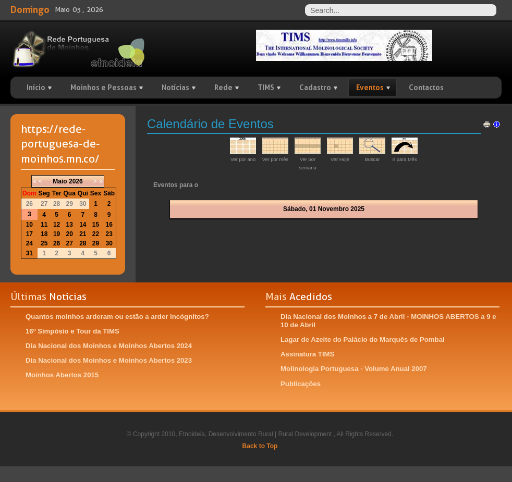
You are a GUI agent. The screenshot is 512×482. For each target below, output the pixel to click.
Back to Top (260, 446)
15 (95, 224)
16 (109, 224)
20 (69, 234)
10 (29, 224)
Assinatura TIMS (307, 354)
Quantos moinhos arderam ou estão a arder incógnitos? (117, 316)
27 (69, 243)
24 (29, 243)
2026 (76, 181)
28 (82, 243)
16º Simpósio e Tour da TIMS (72, 331)
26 (56, 243)
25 (44, 243)
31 (29, 253)
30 (109, 243)
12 (56, 224)
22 (95, 234)
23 (109, 234)
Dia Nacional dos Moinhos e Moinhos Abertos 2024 (109, 346)
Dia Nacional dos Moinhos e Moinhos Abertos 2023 (109, 360)
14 (82, 224)
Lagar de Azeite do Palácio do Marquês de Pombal (363, 339)
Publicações (301, 384)
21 (82, 234)
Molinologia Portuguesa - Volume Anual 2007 (354, 369)
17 (29, 234)
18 (44, 234)
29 (95, 243)
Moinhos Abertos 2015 (62, 375)
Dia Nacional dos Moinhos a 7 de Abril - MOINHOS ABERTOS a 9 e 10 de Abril (388, 321)
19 (56, 234)
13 (69, 224)
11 (44, 224)
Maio (60, 181)
